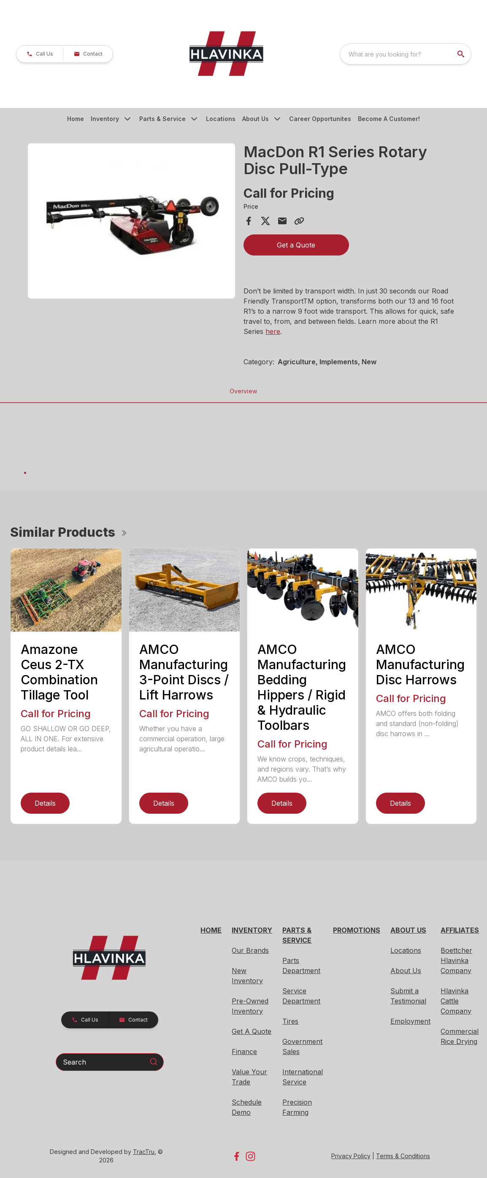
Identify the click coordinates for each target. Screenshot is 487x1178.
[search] (461, 54)
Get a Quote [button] (296, 245)
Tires (290, 1021)
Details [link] (45, 803)
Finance (244, 1051)
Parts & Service (162, 118)
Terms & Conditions (403, 1155)
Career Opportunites (320, 118)
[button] (39, 54)
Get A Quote (251, 1031)
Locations (220, 118)
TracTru (143, 1151)
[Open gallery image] (131, 221)
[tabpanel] (131, 222)
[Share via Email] (282, 221)
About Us (255, 118)
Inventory (105, 118)
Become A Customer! (389, 118)
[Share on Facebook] (249, 221)
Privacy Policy (351, 1155)
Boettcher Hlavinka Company (456, 960)
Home (75, 118)
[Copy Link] (299, 221)
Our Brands (250, 950)
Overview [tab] (243, 391)
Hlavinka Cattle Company (456, 1001)
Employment (410, 1021)
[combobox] (405, 54)
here (272, 331)
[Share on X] (265, 221)
